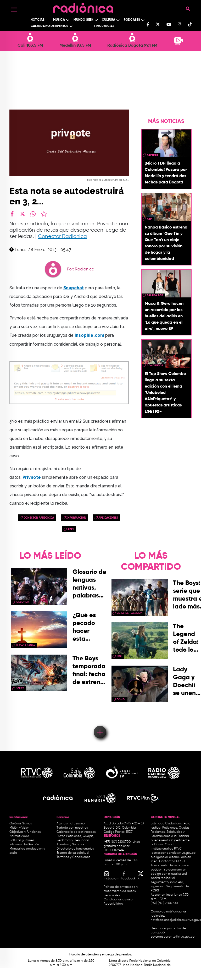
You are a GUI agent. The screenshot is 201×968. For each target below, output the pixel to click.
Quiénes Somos (20, 823)
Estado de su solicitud (73, 853)
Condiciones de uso (118, 899)
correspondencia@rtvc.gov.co (174, 853)
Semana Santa (25, 645)
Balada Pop (155, 295)
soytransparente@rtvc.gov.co (172, 936)
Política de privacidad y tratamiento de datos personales (121, 891)
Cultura (108, 19)
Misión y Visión (19, 827)
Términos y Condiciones (73, 857)
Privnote (32, 477)
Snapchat (73, 287)
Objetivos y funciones (25, 832)
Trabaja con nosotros (72, 827)
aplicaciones (108, 517)
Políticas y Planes (21, 840)
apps (71, 529)
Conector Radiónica (62, 236)
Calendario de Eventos (49, 26)
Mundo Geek (83, 19)
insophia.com (89, 335)
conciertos (155, 365)
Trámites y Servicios (71, 844)
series (20, 688)
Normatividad (19, 836)
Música (59, 19)
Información (76, 517)
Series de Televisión (130, 613)
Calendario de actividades (76, 832)
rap (149, 219)
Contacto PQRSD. (172, 861)
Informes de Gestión (24, 844)
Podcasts (132, 19)
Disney (121, 699)
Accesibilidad (114, 903)
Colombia (22, 602)
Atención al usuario (71, 823)
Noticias (37, 19)
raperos (152, 155)
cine (119, 656)
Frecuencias (104, 26)
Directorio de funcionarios (75, 848)
